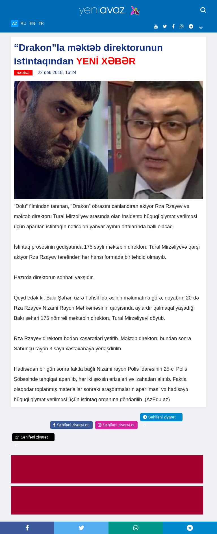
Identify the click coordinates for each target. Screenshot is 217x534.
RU (23, 23)
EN (32, 23)
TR (41, 23)
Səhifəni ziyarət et (70, 425)
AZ (14, 23)
